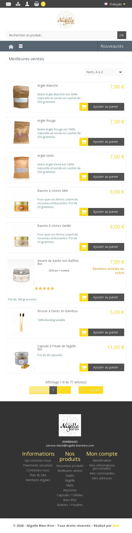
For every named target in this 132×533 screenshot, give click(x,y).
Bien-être (70, 500)
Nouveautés (112, 46)
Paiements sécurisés (38, 465)
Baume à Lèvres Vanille (54, 225)
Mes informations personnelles (102, 466)
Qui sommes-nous (37, 460)
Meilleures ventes (70, 470)
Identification (102, 460)
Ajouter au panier (99, 106)
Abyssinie (70, 490)
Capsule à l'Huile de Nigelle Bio (56, 347)
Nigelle (70, 480)
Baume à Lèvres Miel (52, 190)
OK (122, 35)
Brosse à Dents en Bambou (57, 311)
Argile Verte (45, 155)
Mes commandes (102, 473)
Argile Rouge (46, 120)
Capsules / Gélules (70, 495)
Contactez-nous (37, 470)
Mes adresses (102, 478)
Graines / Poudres (70, 505)
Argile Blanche (47, 85)
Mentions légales (38, 480)
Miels (70, 485)
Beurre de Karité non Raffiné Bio (58, 262)
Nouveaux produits (70, 466)
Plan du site (38, 475)
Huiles (70, 475)
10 (83, 390)
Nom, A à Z (104, 72)
